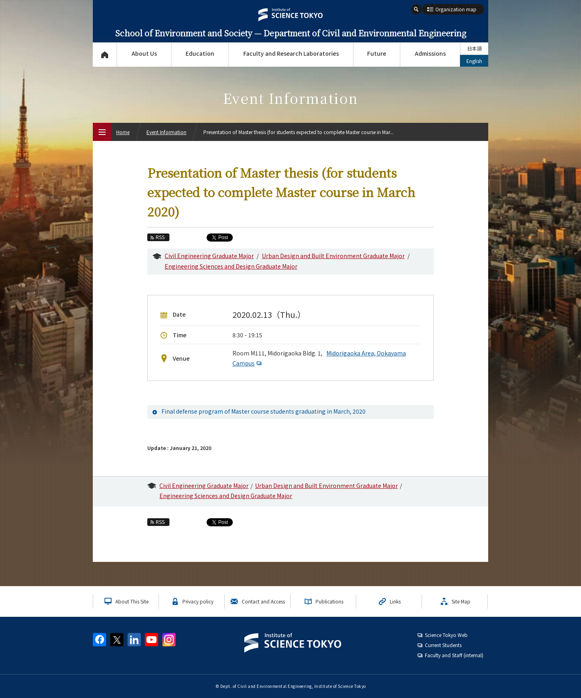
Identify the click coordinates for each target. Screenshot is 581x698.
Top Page (105, 54)
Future (376, 53)
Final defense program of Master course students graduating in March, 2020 (263, 411)
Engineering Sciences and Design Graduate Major (231, 266)
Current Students (443, 644)
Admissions (430, 53)
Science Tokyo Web (446, 634)
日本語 (474, 48)
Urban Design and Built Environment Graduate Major (333, 256)
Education (200, 53)
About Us (144, 53)
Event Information (166, 131)
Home (123, 131)
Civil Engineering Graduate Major (209, 256)
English (474, 60)
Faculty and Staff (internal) (454, 655)
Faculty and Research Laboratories (291, 53)
